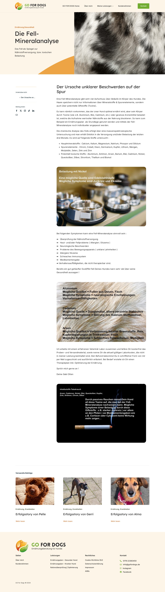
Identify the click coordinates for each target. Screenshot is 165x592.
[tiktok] (29, 111)
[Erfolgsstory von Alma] (130, 479)
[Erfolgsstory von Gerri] (82, 479)
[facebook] (17, 111)
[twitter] (21, 111)
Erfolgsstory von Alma (126, 514)
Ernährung (19, 27)
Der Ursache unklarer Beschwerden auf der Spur (29, 97)
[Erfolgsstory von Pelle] (35, 479)
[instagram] (25, 111)
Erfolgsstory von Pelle (31, 514)
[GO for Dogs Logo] (30, 3)
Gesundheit (29, 27)
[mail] (17, 115)
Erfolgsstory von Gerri (78, 514)
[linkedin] (33, 111)
